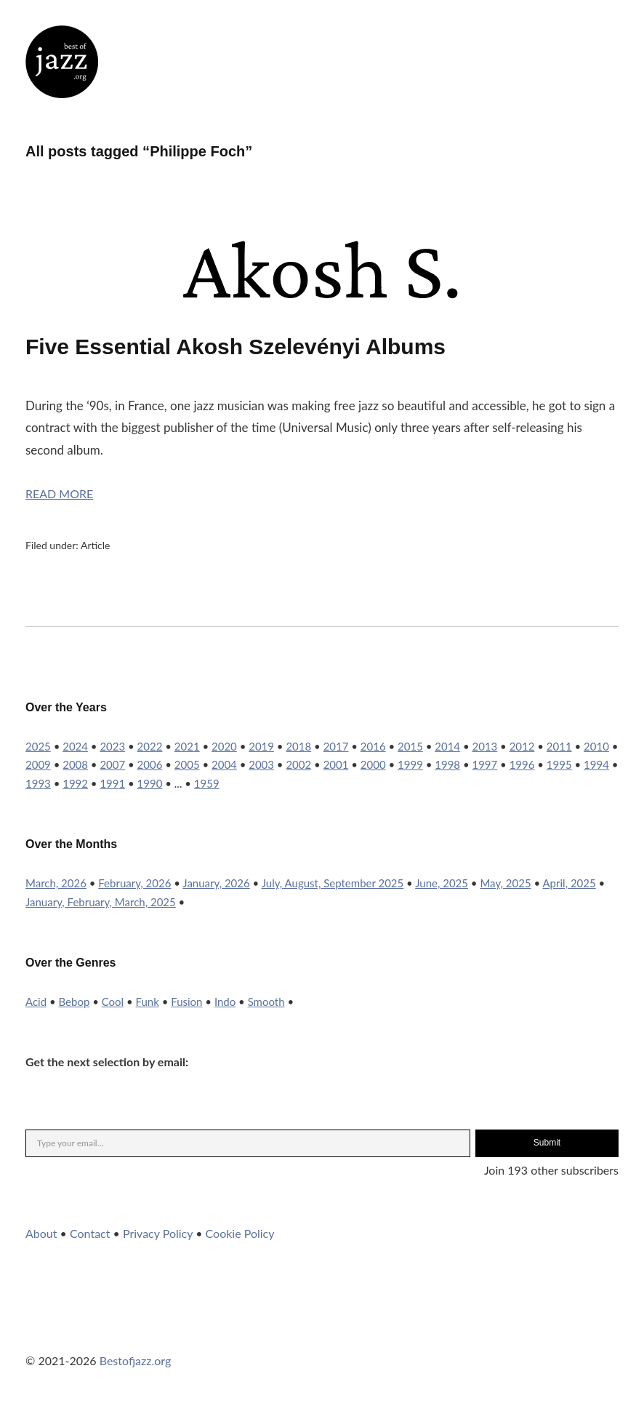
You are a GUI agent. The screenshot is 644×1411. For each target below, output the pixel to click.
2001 (336, 764)
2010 (596, 746)
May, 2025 (505, 883)
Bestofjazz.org (136, 1360)
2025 (38, 746)
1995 (559, 764)
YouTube (115, 1331)
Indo (225, 1001)
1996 (522, 764)
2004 (224, 764)
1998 (447, 764)
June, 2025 (441, 883)
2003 (261, 764)
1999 (410, 764)
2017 (336, 746)
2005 (187, 764)
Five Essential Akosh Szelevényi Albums (235, 347)
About (41, 1233)
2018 (298, 746)
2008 (75, 764)
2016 (373, 746)
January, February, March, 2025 (100, 901)
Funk (147, 1001)
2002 (298, 764)
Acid (36, 1001)
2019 (261, 746)
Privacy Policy (158, 1233)
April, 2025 (569, 883)
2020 (224, 746)
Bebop (74, 1001)
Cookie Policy (240, 1233)
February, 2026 (134, 883)
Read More (59, 493)
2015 (410, 746)
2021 (187, 746)
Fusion (186, 1001)
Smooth (266, 1001)
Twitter (36, 1331)
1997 (484, 764)
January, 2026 (215, 883)
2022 (150, 746)
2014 (447, 746)
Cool (113, 1001)
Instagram (75, 1331)
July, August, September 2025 (333, 883)
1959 (207, 783)
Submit (547, 1143)
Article (95, 545)
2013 (484, 746)
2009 (38, 764)
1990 (150, 783)
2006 (150, 764)
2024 (75, 746)
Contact (90, 1233)
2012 (522, 746)
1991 (112, 783)
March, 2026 (55, 883)
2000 (373, 764)
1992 (75, 783)
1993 (38, 783)
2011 (559, 746)
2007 (112, 764)
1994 (596, 764)
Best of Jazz (61, 61)
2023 (112, 746)
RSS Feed (193, 1331)
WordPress (154, 1331)
